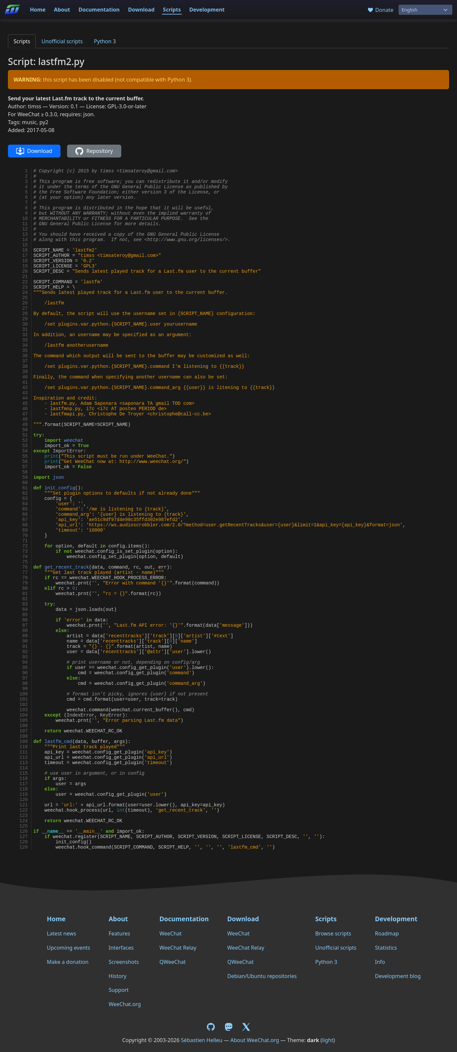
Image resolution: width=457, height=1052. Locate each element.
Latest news (61, 933)
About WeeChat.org (254, 1040)
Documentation (99, 9)
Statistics (386, 947)
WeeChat (170, 933)
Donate (380, 10)
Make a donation (68, 961)
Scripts (172, 9)
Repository (94, 151)
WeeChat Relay (177, 947)
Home (37, 9)
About (62, 9)
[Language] (425, 10)
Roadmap (387, 933)
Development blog (398, 976)
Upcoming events (68, 947)
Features (119, 933)
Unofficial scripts (62, 41)
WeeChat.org (125, 1004)
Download (141, 9)
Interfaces (121, 947)
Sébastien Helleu (201, 1040)
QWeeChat (172, 961)
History (118, 976)
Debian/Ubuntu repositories (262, 976)
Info (380, 961)
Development (207, 9)
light (327, 1040)
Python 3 (105, 41)
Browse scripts (333, 933)
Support (119, 990)
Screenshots (124, 961)
